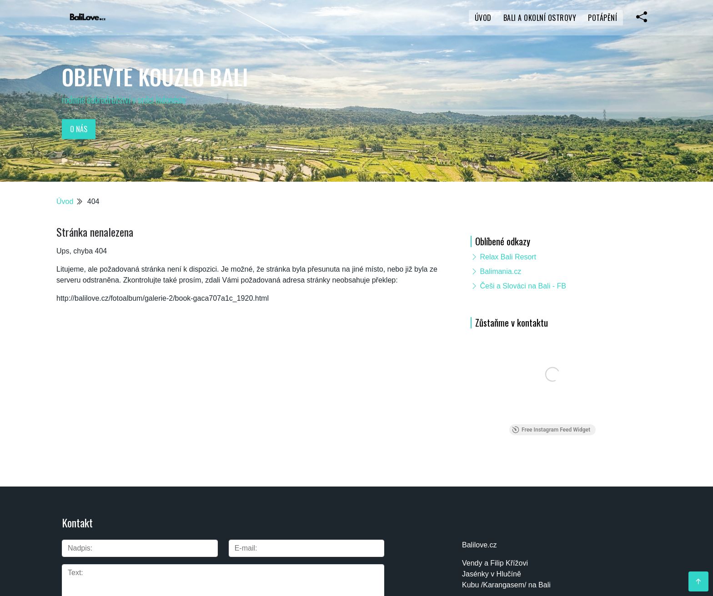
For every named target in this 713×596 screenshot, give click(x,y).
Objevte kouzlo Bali (155, 76)
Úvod (483, 17)
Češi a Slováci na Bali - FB (523, 286)
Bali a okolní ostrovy (540, 17)
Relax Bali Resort (508, 257)
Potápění (602, 17)
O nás (78, 129)
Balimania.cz (500, 271)
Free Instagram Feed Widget (551, 429)
